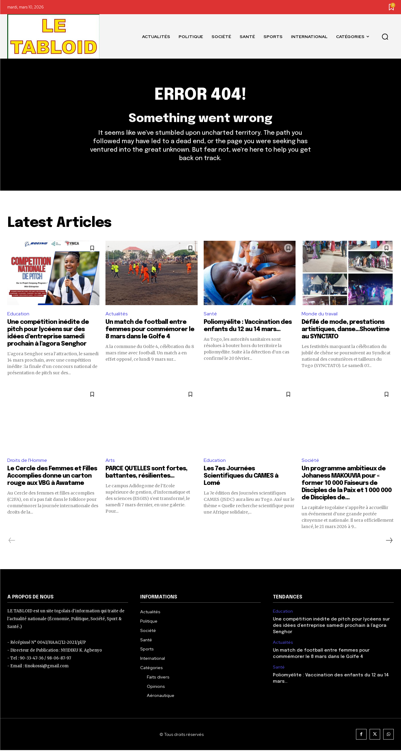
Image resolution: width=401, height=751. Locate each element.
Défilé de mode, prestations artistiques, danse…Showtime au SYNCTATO (346, 330)
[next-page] (389, 541)
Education (18, 314)
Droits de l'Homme (27, 461)
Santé (211, 314)
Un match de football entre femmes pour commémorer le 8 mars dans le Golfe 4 (149, 330)
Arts (110, 461)
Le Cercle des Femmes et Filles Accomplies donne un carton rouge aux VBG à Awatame (52, 476)
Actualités (117, 314)
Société (310, 461)
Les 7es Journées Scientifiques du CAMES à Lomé (241, 476)
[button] (385, 36)
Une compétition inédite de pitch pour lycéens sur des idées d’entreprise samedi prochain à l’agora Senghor (331, 626)
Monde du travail (320, 314)
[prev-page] (12, 541)
